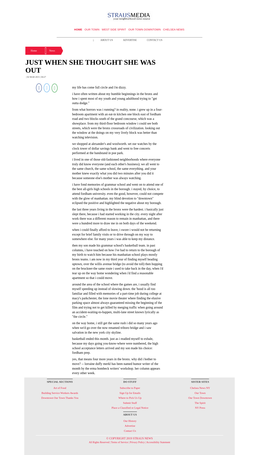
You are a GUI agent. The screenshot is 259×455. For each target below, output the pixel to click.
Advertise (130, 40)
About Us (106, 40)
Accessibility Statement (158, 442)
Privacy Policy (137, 442)
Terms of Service (119, 442)
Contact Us (154, 40)
